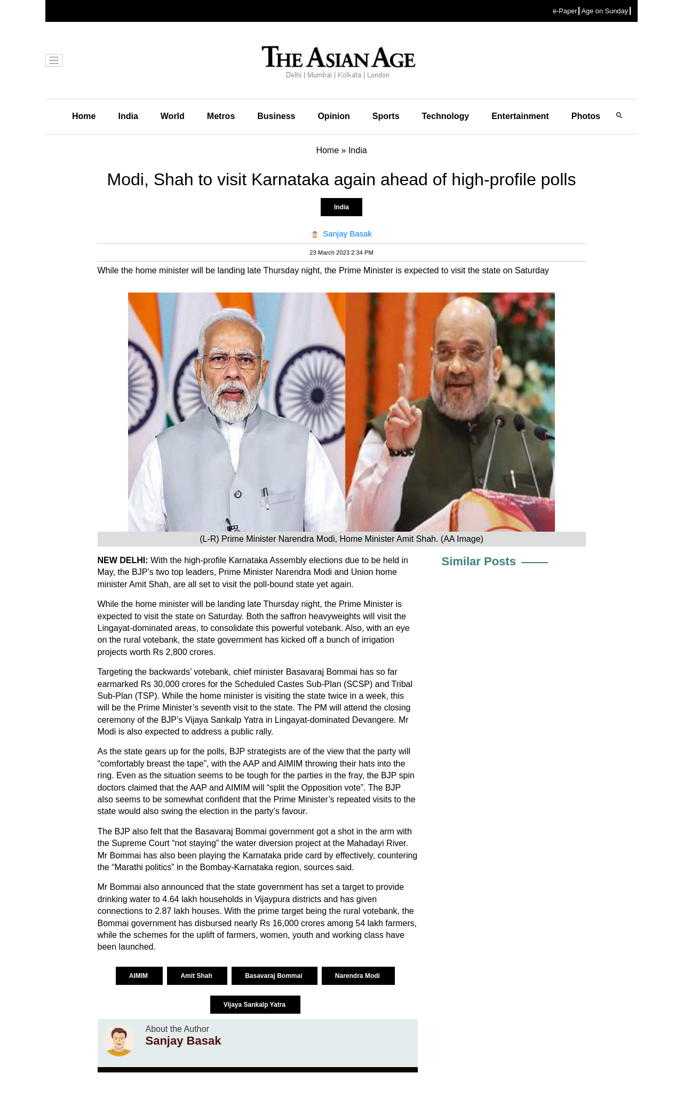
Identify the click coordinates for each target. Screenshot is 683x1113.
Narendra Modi (358, 976)
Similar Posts (479, 561)
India (128, 116)
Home (84, 116)
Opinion (333, 116)
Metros (221, 116)
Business (276, 116)
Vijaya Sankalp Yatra (256, 1004)
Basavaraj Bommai (274, 976)
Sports (386, 116)
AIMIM (139, 976)
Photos (585, 116)
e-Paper (565, 11)
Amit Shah (197, 976)
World (173, 116)
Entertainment (520, 116)
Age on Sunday (604, 11)
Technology (446, 116)
